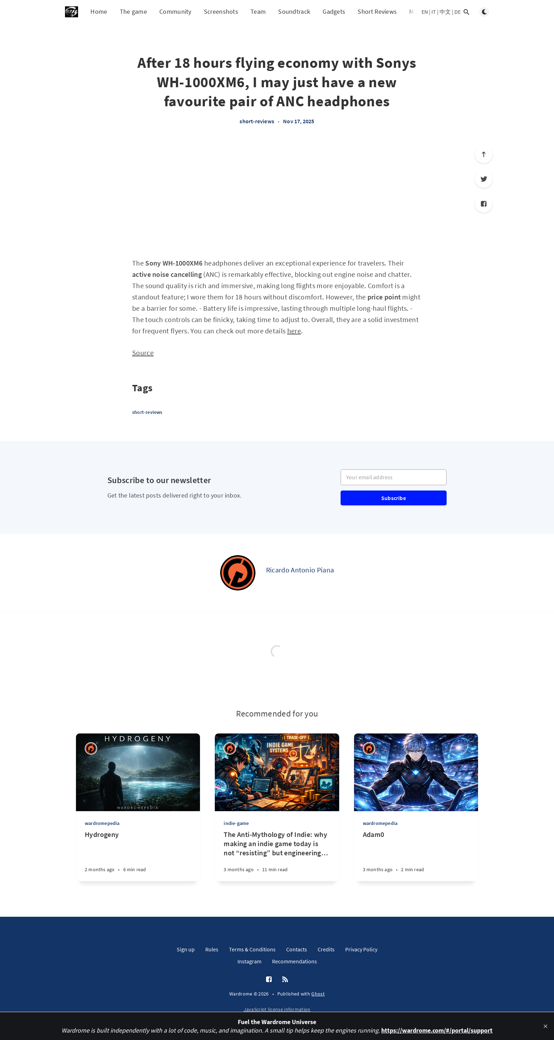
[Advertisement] (277, 194)
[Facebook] (484, 204)
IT (433, 11)
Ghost (318, 994)
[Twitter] (484, 179)
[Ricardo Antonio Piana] (237, 572)
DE (457, 11)
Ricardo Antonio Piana (300, 569)
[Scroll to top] (484, 154)
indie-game (236, 823)
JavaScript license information (277, 1009)
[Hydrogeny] (138, 855)
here (294, 330)
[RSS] (285, 979)
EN (425, 11)
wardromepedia (102, 823)
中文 (445, 11)
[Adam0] (416, 855)
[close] (545, 1026)
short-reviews (257, 121)
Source (143, 352)
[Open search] (466, 12)
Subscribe (393, 497)
